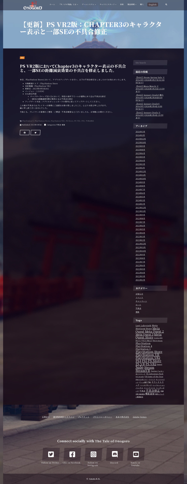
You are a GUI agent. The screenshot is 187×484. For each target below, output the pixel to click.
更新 (63, 125)
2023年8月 (140, 218)
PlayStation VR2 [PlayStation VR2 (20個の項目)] (148, 357)
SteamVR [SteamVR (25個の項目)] (143, 370)
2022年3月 (140, 276)
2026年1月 (140, 135)
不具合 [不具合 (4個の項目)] (142, 391)
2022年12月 (141, 243)
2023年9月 (140, 215)
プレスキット (83, 417)
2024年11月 (141, 175)
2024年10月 (141, 178)
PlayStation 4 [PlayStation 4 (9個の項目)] (144, 346)
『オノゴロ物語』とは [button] (68, 4)
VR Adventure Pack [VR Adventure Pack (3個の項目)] (154, 374)
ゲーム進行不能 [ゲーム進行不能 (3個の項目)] (145, 382)
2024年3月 (140, 200)
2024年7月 (140, 189)
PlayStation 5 (28, 121)
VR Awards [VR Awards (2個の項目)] (140, 377)
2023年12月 (141, 207)
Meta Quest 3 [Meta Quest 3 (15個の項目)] (144, 334)
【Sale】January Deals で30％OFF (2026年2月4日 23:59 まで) (149, 115)
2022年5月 (140, 269)
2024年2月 (140, 204)
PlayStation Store (42, 121)
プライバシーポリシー (102, 417)
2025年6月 (140, 153)
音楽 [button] (122, 4)
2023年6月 (140, 225)
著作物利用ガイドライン (63, 417)
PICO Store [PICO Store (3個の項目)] (158, 340)
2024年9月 (140, 182)
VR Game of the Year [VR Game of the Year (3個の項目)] (154, 376)
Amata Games (140, 417)
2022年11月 (141, 247)
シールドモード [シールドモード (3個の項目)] (146, 385)
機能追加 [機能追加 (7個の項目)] (149, 393)
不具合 (58, 125)
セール (138, 304)
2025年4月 (140, 160)
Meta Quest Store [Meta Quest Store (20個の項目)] (149, 335)
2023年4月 (140, 233)
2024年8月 (140, 186)
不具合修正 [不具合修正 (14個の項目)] (153, 390)
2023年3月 (140, 236)
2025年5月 (140, 157)
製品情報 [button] (132, 4)
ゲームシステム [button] (89, 4)
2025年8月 (140, 149)
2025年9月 (140, 146)
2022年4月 (140, 272)
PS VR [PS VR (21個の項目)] (140, 364)
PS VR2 (77, 121)
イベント (139, 297)
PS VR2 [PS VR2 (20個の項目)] (151, 364)
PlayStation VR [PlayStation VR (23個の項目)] (148, 354)
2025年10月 (141, 142)
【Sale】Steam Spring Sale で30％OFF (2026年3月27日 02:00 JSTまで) (150, 80)
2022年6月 (140, 265)
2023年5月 (140, 229)
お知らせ (139, 294)
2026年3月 (140, 131)
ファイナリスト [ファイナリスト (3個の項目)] (149, 388)
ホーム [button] (52, 4)
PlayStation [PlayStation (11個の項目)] (143, 343)
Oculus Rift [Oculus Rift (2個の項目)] (158, 338)
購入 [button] (142, 4)
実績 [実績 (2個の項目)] (162, 391)
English (153, 4)
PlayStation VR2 (58, 121)
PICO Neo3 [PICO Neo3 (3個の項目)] (147, 340)
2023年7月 (140, 222)
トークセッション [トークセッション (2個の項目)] (159, 385)
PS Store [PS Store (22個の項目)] (154, 360)
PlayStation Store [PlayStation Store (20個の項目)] (149, 351)
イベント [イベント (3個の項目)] (151, 379)
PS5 (83, 121)
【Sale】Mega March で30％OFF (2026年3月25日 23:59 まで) (150, 89)
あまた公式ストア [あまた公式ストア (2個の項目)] (142, 379)
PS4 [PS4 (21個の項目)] (138, 360)
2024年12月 (141, 171)
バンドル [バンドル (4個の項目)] (139, 387)
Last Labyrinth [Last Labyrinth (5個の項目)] (143, 325)
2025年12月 (141, 139)
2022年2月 (140, 280)
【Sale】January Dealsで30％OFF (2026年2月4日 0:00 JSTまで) (149, 106)
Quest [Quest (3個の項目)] (159, 364)
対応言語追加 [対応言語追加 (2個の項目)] (140, 394)
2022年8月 (140, 258)
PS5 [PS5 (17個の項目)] (144, 361)
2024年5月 (140, 196)
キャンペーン (141, 301)
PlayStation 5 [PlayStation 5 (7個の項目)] (143, 348)
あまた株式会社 (122, 417)
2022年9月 (140, 254)
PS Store (69, 121)
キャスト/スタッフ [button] (108, 4)
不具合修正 (90, 121)
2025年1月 (140, 168)
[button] (166, 5)
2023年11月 (141, 211)
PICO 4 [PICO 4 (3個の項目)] (139, 340)
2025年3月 (140, 164)
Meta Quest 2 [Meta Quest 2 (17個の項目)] (154, 331)
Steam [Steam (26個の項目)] (149, 367)
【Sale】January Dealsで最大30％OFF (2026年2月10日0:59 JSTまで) (150, 97)
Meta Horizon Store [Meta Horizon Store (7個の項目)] (147, 327)
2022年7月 (140, 262)
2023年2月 (140, 240)
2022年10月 (141, 251)
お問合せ (46, 417)
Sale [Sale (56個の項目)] (140, 367)
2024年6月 (140, 193)
